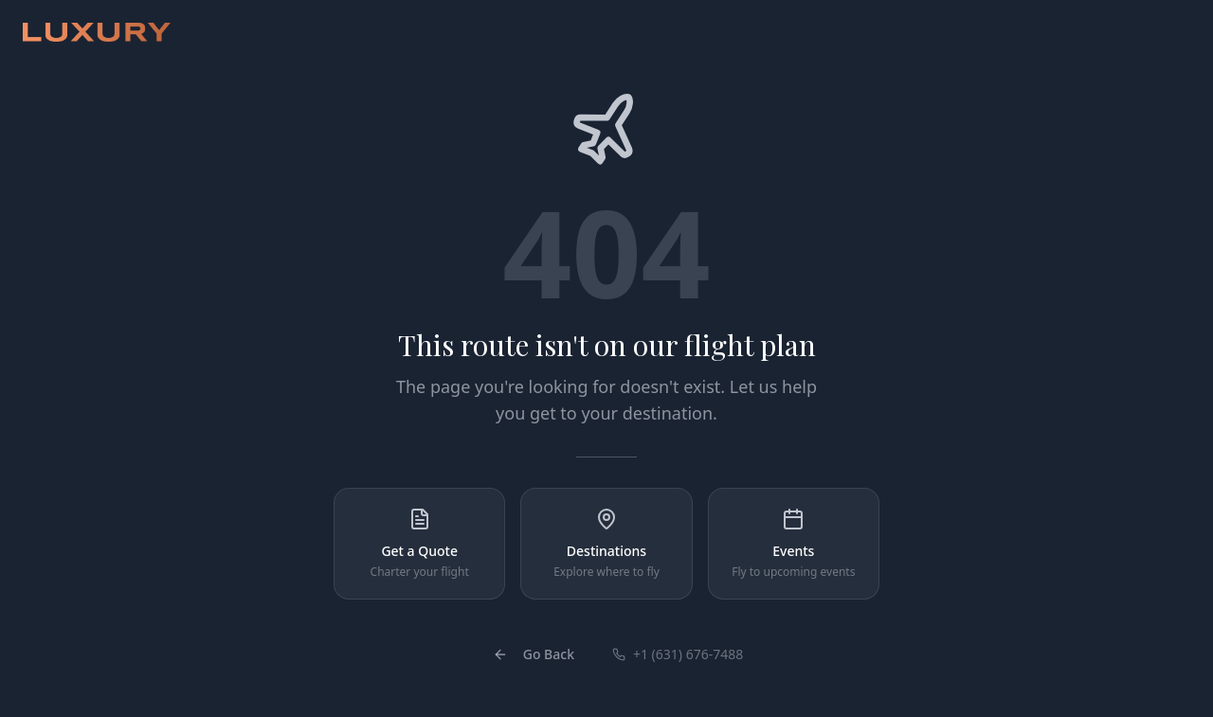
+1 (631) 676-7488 (677, 654)
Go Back (533, 654)
